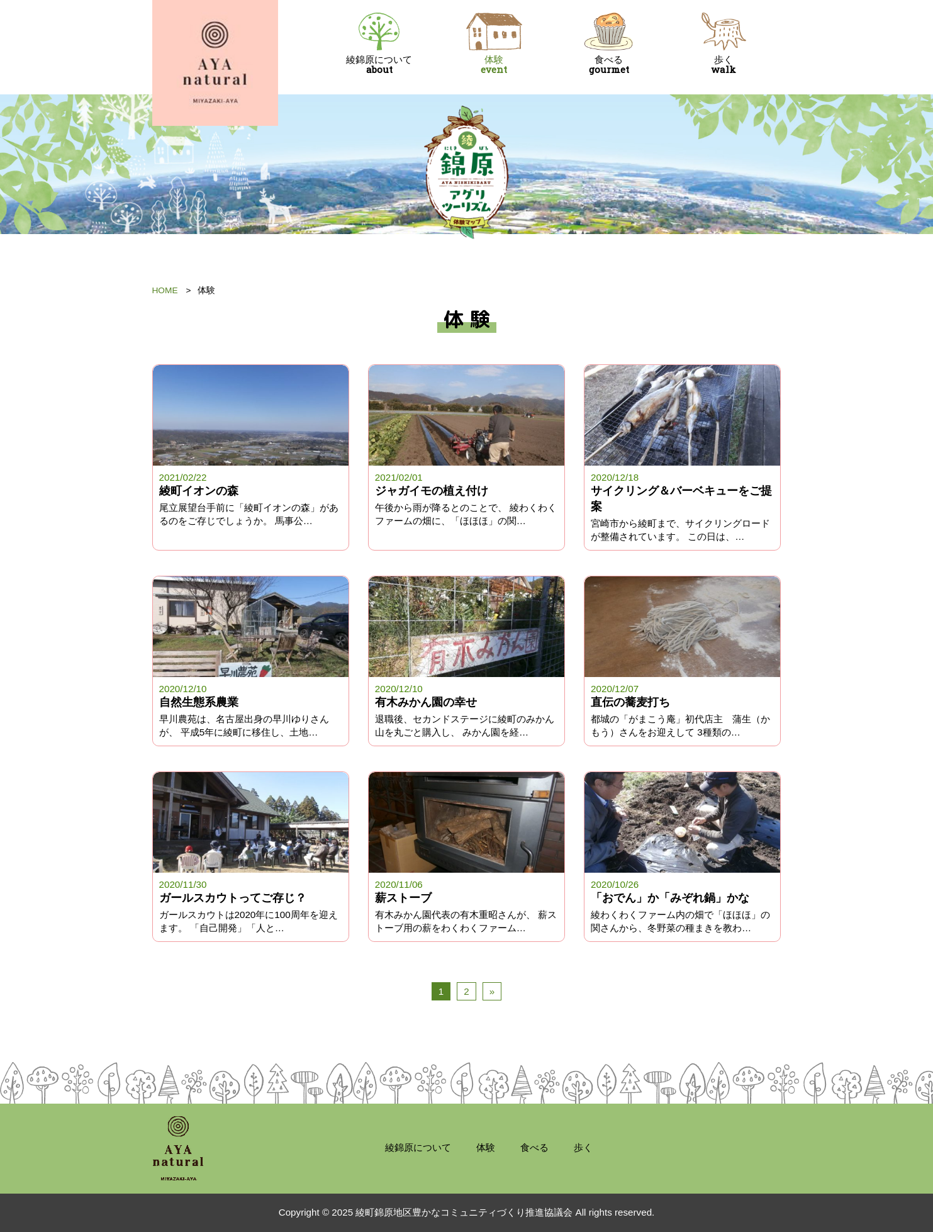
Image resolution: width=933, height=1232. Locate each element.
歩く (723, 44)
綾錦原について (379, 44)
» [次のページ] (491, 991)
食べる (609, 44)
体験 (494, 44)
